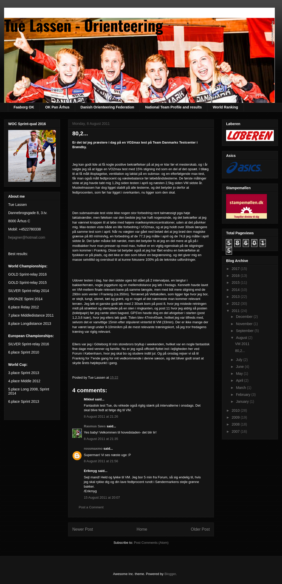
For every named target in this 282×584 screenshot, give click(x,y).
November (244, 324)
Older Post (200, 529)
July (239, 360)
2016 (236, 276)
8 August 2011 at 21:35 (101, 439)
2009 (236, 417)
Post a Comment (91, 507)
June (240, 367)
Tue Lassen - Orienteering (83, 24)
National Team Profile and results (173, 107)
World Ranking (225, 107)
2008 (236, 424)
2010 (236, 410)
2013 (236, 297)
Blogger (170, 574)
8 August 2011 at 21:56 (101, 461)
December (244, 317)
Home (142, 529)
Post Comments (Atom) (151, 543)
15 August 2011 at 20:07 (102, 497)
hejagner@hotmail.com (26, 237)
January (243, 401)
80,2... (240, 351)
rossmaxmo (93, 448)
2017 (236, 269)
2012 (236, 303)
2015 (236, 282)
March (241, 388)
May (240, 373)
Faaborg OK (24, 107)
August (242, 338)
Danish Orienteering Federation (107, 107)
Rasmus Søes (95, 426)
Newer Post (82, 529)
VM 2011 (242, 344)
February (243, 394)
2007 (236, 431)
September (245, 331)
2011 (236, 311)
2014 (236, 290)
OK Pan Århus (57, 107)
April (240, 380)
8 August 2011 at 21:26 (101, 416)
